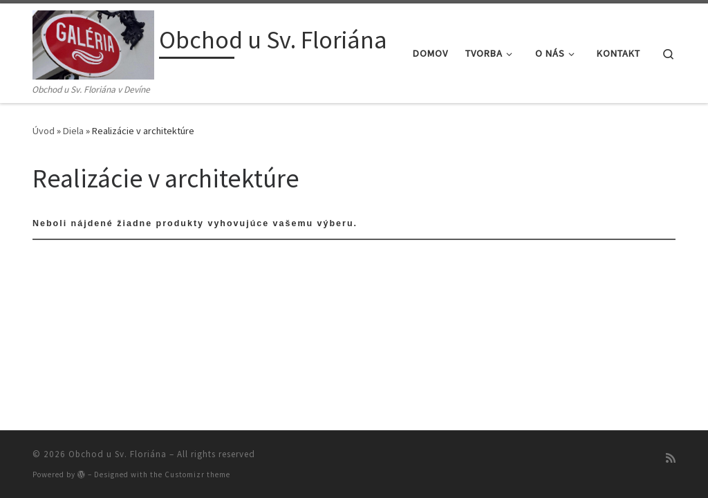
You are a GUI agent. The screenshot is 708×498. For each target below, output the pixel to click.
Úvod (43, 130)
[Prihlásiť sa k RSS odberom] (671, 458)
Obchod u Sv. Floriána (117, 454)
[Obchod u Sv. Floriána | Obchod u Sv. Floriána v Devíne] (93, 42)
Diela (73, 130)
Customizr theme (197, 474)
